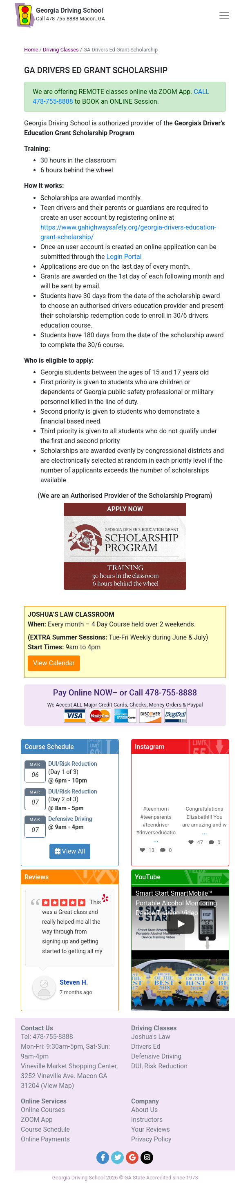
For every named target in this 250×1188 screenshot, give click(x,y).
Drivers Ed (146, 1046)
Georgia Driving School (69, 10)
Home (31, 50)
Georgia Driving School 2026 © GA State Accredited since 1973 (125, 1178)
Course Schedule (45, 1129)
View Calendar (54, 663)
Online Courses (43, 1110)
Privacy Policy (151, 1139)
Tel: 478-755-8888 (47, 1037)
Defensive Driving (156, 1056)
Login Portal (123, 257)
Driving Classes (61, 50)
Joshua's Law (150, 1037)
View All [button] (70, 851)
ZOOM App (37, 1119)
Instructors (147, 1119)
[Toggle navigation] (224, 15)
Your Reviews (150, 1129)
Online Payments (45, 1139)
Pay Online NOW (82, 693)
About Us (144, 1110)
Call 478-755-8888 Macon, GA (70, 19)
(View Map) (57, 1086)
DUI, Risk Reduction (159, 1066)
